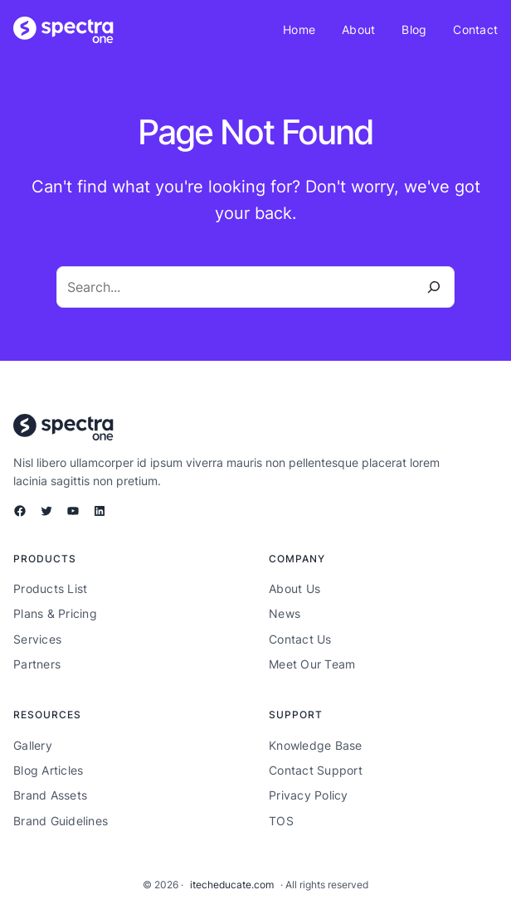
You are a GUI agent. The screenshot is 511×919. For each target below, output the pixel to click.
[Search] (433, 287)
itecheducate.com (232, 884)
